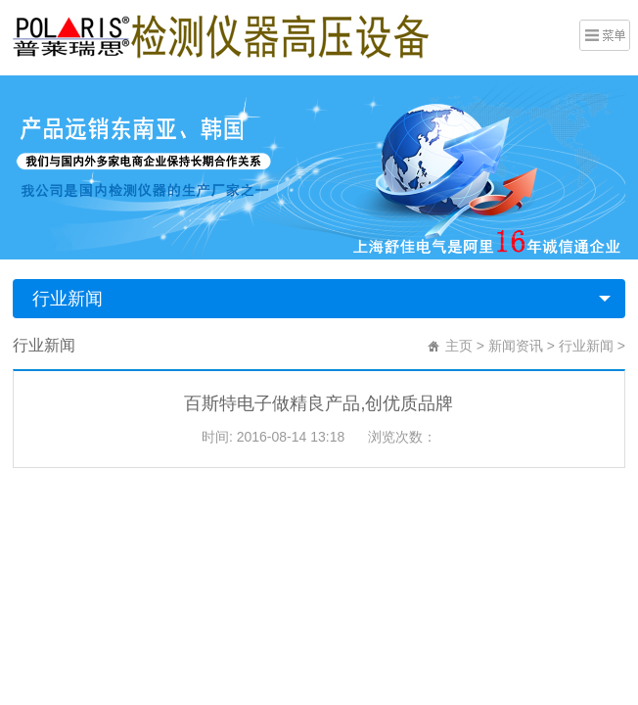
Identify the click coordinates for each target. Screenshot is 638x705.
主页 (459, 345)
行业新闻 (67, 298)
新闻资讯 (515, 345)
